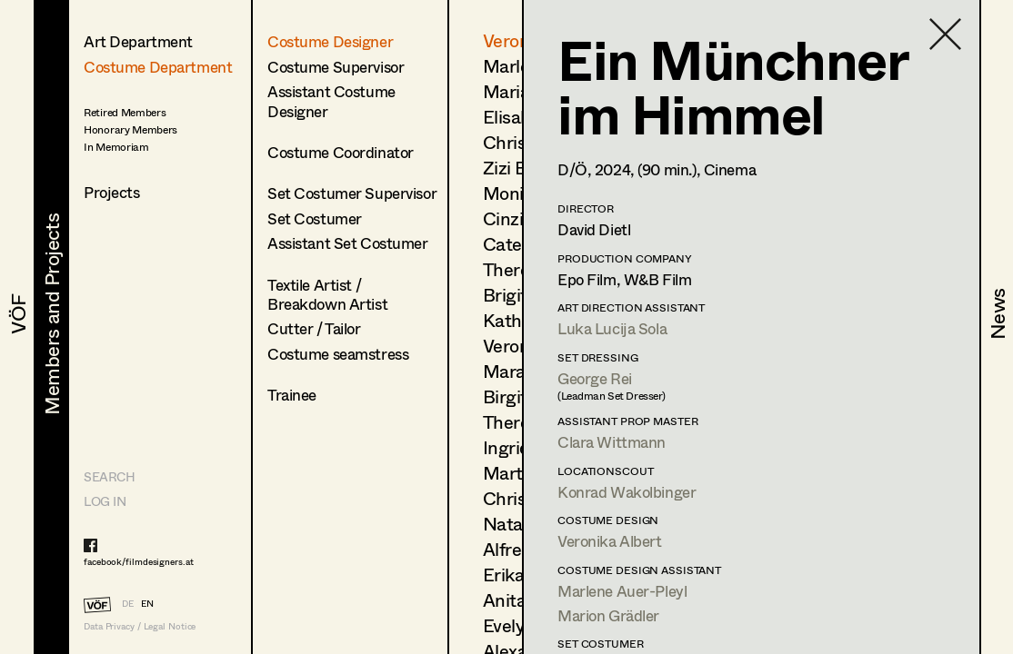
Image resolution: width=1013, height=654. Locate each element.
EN (147, 603)
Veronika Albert (609, 541)
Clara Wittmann (611, 442)
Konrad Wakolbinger (626, 492)
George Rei (594, 378)
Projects (112, 192)
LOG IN (104, 500)
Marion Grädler (608, 615)
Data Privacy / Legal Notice (140, 626)
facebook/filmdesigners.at (139, 561)
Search (109, 476)
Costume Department (158, 66)
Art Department (138, 41)
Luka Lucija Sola (612, 328)
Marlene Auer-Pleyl (622, 591)
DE (128, 603)
